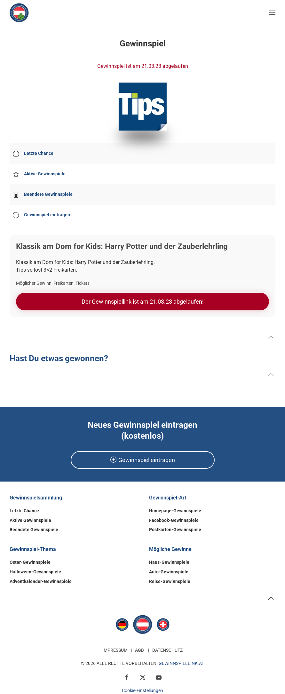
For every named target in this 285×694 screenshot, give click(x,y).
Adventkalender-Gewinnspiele (41, 581)
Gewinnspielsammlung (36, 498)
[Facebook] (126, 677)
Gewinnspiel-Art (167, 498)
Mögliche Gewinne (170, 549)
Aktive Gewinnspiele (30, 520)
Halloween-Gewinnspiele (35, 571)
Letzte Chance (24, 510)
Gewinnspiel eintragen (142, 460)
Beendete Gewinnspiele (34, 529)
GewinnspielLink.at (181, 663)
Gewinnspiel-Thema (33, 549)
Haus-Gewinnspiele (169, 562)
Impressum (115, 650)
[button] (272, 13)
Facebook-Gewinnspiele (174, 520)
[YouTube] (158, 677)
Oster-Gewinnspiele (30, 562)
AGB (139, 650)
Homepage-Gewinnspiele (175, 510)
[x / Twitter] (142, 677)
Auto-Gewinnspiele (168, 571)
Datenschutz (167, 650)
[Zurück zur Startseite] (19, 13)
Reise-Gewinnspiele (169, 581)
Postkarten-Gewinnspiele (175, 529)
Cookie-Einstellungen (142, 690)
